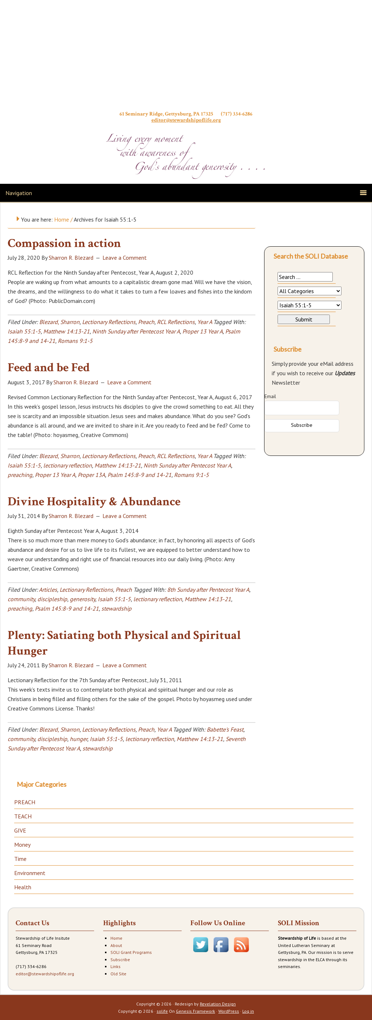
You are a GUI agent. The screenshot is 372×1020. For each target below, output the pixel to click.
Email (270, 396)
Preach (146, 321)
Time (20, 858)
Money (22, 844)
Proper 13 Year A (202, 331)
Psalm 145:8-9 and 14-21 (139, 474)
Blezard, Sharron (59, 321)
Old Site (118, 973)
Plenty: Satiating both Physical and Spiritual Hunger (124, 643)
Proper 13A (91, 474)
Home (116, 938)
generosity (82, 599)
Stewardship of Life (186, 57)
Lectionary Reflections (109, 321)
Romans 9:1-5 (75, 340)
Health (22, 887)
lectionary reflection (67, 465)
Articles (48, 589)
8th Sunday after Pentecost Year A (208, 589)
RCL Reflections (176, 321)
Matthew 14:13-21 (66, 331)
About (116, 945)
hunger (78, 738)
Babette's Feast (225, 729)
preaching (20, 474)
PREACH (24, 802)
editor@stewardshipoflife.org (186, 120)
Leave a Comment (124, 257)
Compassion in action (64, 243)
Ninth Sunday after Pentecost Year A (136, 331)
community (21, 599)
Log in (248, 1011)
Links (115, 966)
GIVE (20, 830)
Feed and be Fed (49, 368)
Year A (204, 321)
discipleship (52, 599)
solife (162, 1011)
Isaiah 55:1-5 (24, 331)
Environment (29, 873)
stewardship (116, 608)
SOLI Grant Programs (131, 952)
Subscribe (120, 959)
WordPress (228, 1011)
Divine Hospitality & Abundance (94, 502)
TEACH (23, 816)
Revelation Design (218, 1004)
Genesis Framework (195, 1011)
